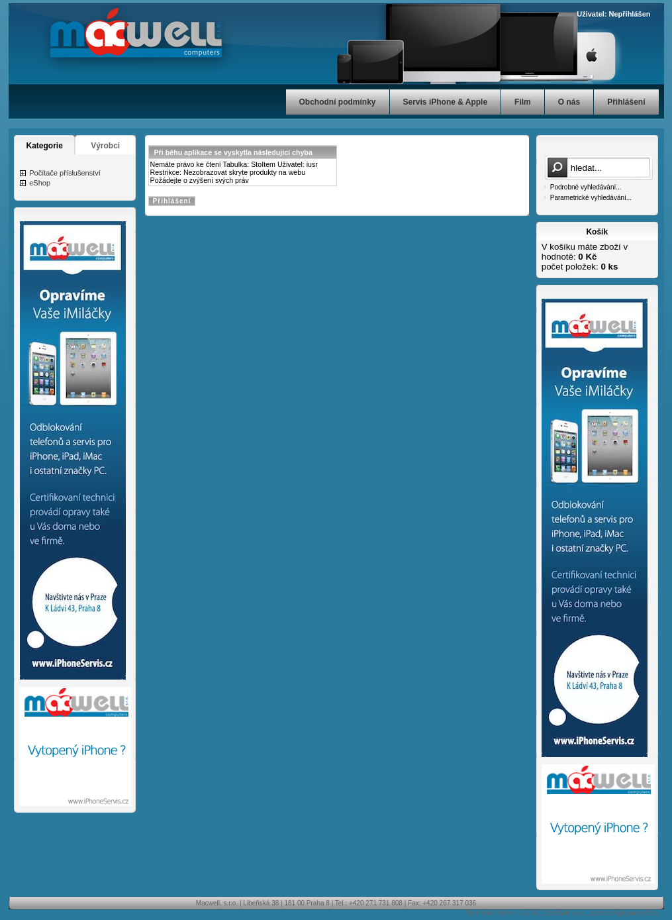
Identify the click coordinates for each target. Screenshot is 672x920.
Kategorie (44, 145)
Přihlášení (626, 102)
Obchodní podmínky (337, 102)
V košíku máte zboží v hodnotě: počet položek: (585, 257)
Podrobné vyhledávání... (586, 187)
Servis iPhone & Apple (445, 102)
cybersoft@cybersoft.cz (624, 913)
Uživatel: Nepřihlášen (613, 14)
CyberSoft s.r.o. (563, 913)
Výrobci (105, 145)
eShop (39, 183)
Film (522, 102)
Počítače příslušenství (65, 173)
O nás (569, 102)
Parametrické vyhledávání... (591, 197)
